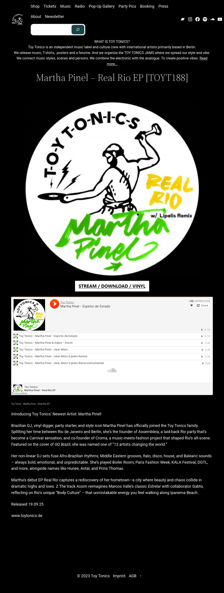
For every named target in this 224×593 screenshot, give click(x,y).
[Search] (78, 29)
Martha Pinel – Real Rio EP (36, 404)
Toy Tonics (16, 404)
